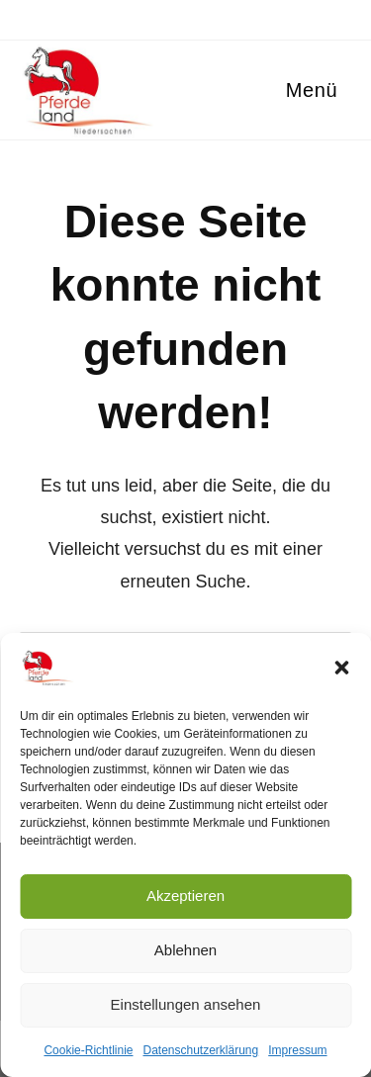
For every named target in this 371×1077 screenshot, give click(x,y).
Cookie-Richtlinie (88, 1050)
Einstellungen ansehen (186, 1004)
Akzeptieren (185, 895)
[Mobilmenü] (308, 90)
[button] (341, 667)
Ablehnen (185, 950)
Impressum (297, 1050)
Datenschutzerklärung (200, 1050)
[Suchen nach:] (344, 90)
